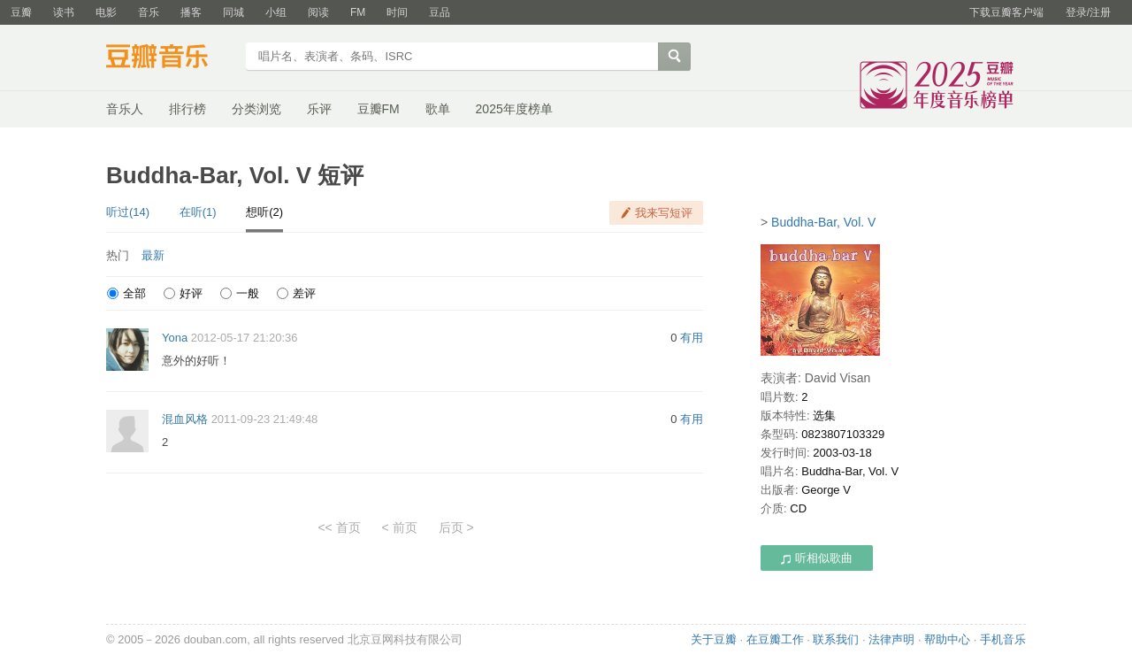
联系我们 (836, 639)
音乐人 (124, 109)
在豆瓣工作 (775, 639)
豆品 (439, 12)
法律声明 (891, 639)
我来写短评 (663, 212)
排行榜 (187, 109)
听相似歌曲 (817, 558)
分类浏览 (256, 109)
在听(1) (198, 212)
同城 (233, 12)
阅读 (318, 12)
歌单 (437, 109)
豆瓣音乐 (170, 58)
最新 (153, 255)
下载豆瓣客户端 (1006, 12)
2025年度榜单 (514, 109)
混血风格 (185, 419)
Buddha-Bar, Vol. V (823, 222)
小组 (276, 12)
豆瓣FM (378, 109)
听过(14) (127, 212)
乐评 (319, 109)
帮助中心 (947, 639)
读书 (63, 12)
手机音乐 (1003, 639)
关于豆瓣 (714, 639)
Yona (174, 337)
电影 (106, 12)
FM (357, 12)
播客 (191, 12)
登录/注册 (1088, 12)
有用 (691, 337)
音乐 (148, 12)
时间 (397, 12)
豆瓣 (21, 12)
